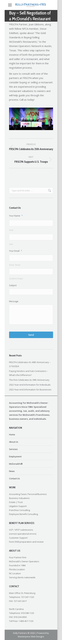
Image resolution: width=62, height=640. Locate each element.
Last (11, 244)
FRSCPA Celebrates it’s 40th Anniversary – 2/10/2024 (30, 364)
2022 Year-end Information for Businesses (30, 389)
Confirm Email (16, 278)
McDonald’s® (16, 463)
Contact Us (14, 478)
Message (13, 301)
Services (13, 449)
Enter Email (15, 265)
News (12, 471)
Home (12, 434)
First (11, 230)
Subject (13, 285)
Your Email (15, 250)
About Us (13, 441)
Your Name (16, 215)
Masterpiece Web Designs (31, 636)
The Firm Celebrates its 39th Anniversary (29, 379)
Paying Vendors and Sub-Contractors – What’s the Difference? (28, 373)
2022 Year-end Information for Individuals (30, 384)
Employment (15, 456)
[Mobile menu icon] (10, 5)
